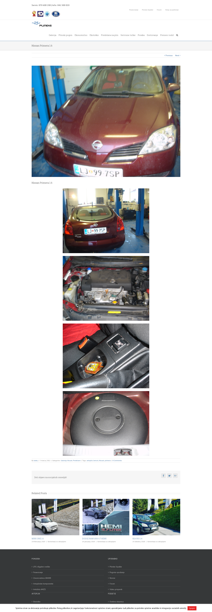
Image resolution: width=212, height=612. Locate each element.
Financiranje (38, 572)
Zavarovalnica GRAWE (42, 578)
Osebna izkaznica (117, 601)
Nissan (69, 460)
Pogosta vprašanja (117, 572)
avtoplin (90, 460)
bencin (95, 460)
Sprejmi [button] (192, 608)
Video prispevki (116, 589)
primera (108, 460)
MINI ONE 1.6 (38, 538)
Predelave (77, 460)
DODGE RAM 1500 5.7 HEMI (94, 538)
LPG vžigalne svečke (41, 566)
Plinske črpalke (116, 566)
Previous (169, 55)
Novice (112, 578)
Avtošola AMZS (39, 589)
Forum (112, 583)
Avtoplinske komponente (43, 583)
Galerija (64, 460)
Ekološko (36, 601)
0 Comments (117, 460)
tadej (36, 460)
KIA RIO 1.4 (137, 538)
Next (177, 55)
